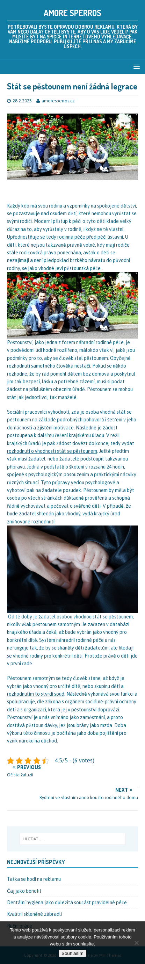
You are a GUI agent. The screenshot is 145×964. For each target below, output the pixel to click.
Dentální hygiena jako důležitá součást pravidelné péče (67, 902)
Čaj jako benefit (24, 891)
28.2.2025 (22, 100)
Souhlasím (72, 953)
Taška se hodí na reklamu (34, 879)
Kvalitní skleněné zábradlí (34, 914)
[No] (136, 942)
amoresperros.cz (58, 100)
